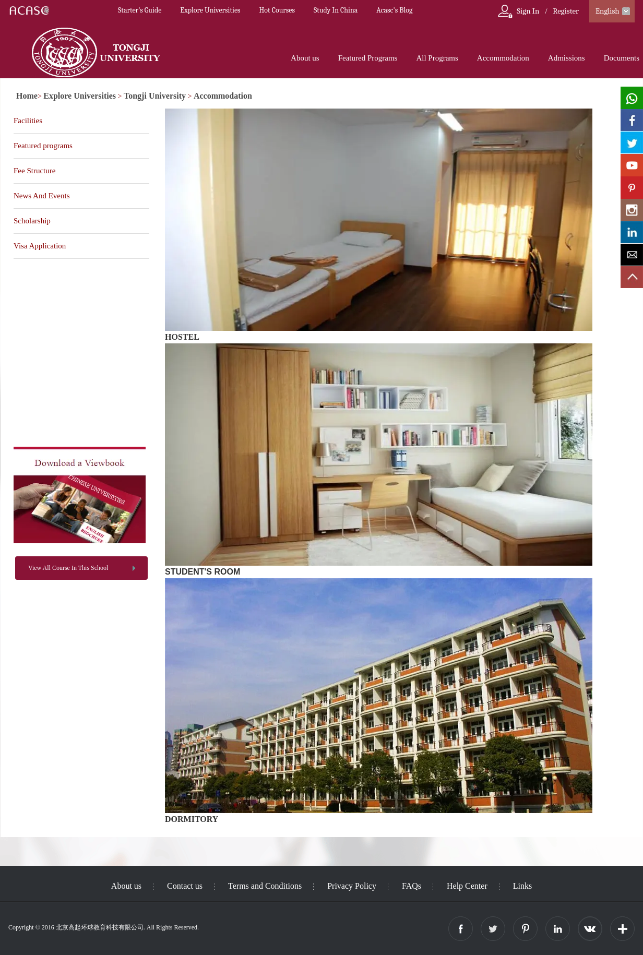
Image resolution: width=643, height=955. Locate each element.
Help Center (467, 885)
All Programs (437, 58)
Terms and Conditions (265, 885)
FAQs (411, 885)
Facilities (28, 120)
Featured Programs (368, 58)
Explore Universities (210, 10)
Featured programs (43, 145)
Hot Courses (277, 10)
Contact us (185, 885)
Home (27, 95)
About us (305, 58)
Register (566, 11)
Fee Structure (34, 170)
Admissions (566, 58)
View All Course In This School (68, 567)
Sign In (528, 11)
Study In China (336, 10)
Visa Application (40, 246)
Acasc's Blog (394, 10)
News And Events (42, 196)
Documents (621, 58)
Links (522, 885)
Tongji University (155, 95)
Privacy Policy (351, 885)
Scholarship (32, 221)
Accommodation (503, 58)
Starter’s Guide (139, 10)
